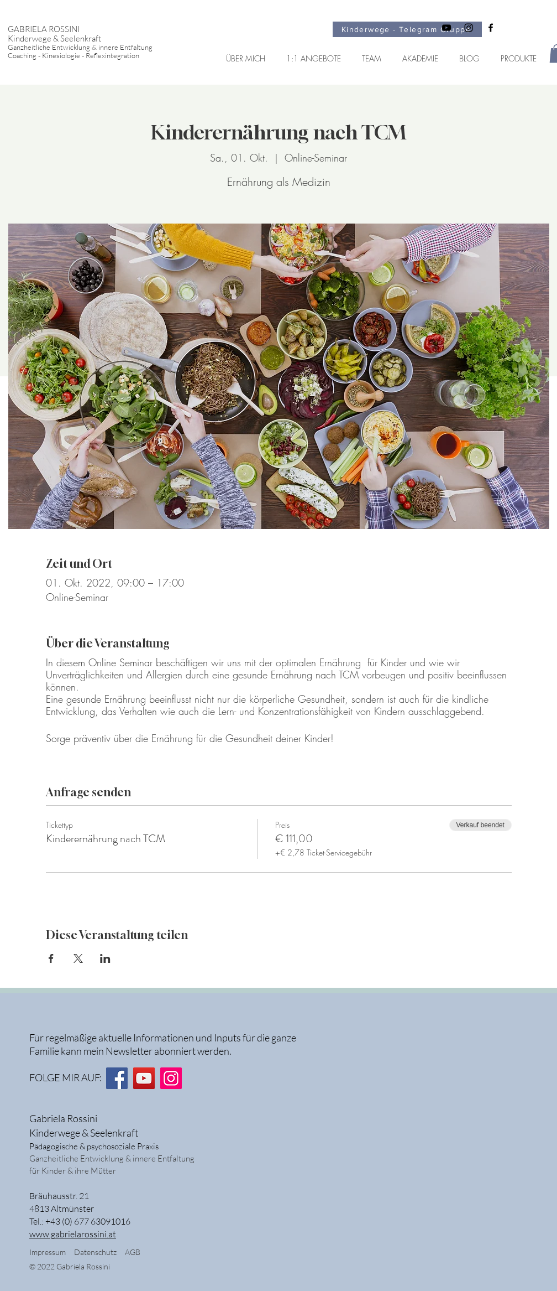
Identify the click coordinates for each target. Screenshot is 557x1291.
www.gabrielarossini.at (72, 1234)
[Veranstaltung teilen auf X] (78, 958)
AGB (132, 1252)
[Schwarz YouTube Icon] (446, 27)
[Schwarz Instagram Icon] (468, 27)
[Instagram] (171, 1078)
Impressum (47, 1252)
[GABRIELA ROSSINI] (89, 29)
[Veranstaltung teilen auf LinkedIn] (105, 958)
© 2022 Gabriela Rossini (70, 1266)
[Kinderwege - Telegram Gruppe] (407, 29)
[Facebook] (117, 1078)
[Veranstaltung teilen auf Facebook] (51, 958)
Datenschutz (99, 1252)
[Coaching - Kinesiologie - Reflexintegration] (89, 55)
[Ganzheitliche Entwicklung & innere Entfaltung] (89, 47)
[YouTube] (144, 1078)
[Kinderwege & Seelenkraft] (89, 38)
